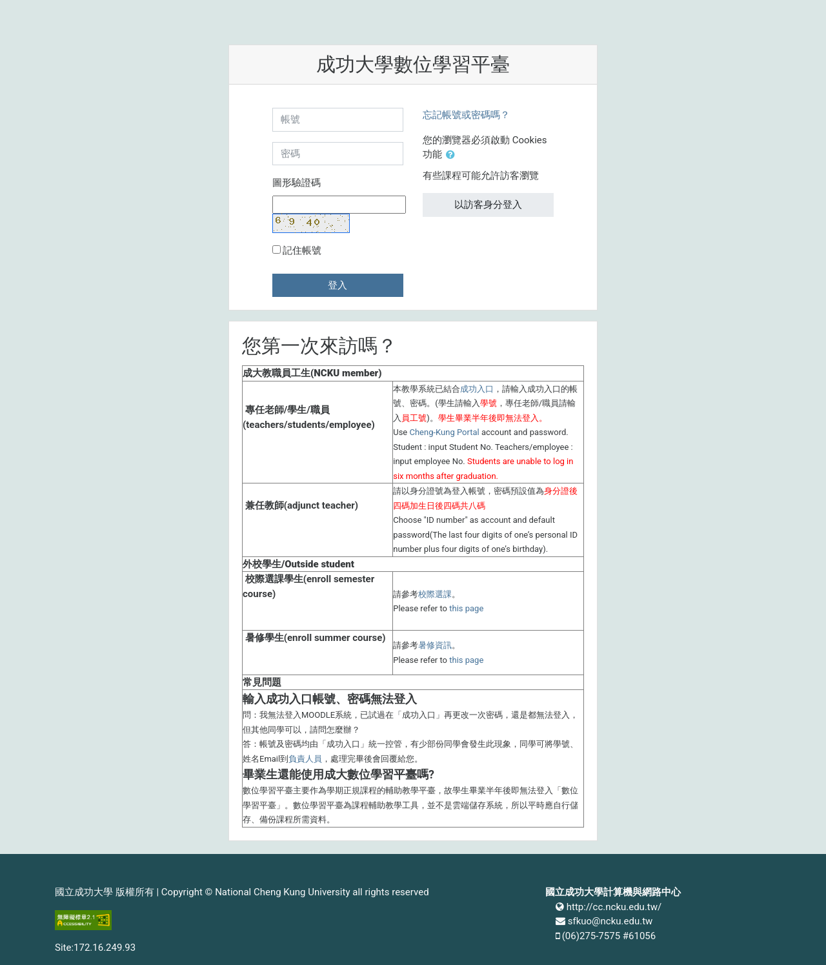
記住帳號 (302, 250)
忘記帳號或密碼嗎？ (466, 115)
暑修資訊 (435, 645)
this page (466, 608)
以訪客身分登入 (488, 204)
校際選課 (435, 594)
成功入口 (477, 389)
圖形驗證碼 (296, 182)
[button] (453, 155)
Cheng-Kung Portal (444, 432)
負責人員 (305, 759)
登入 (337, 285)
